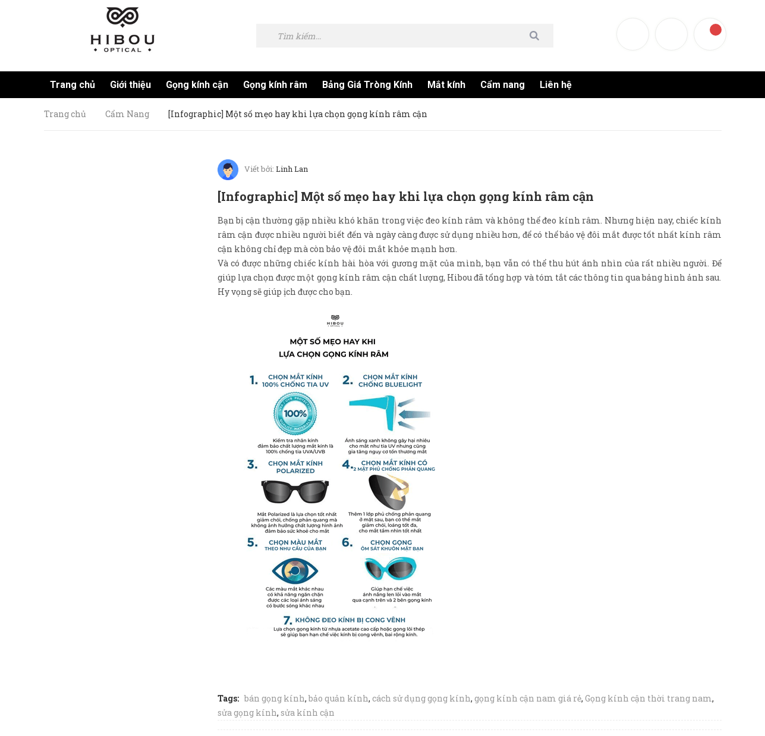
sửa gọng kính (247, 709)
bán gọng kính (274, 695)
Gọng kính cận (197, 84)
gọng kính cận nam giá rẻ (527, 695)
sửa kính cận (308, 709)
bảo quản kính (338, 695)
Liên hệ (556, 84)
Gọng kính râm (275, 84)
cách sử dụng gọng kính (421, 695)
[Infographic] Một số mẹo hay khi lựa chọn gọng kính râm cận (412, 195)
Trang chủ (72, 84)
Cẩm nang (502, 84)
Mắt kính (446, 84)
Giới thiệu (130, 84)
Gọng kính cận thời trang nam (648, 695)
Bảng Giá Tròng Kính (367, 84)
